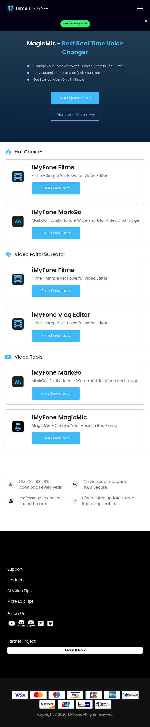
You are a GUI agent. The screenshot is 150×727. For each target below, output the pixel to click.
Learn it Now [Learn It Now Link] (75, 650)
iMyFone (42, 8)
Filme (21, 8)
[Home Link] (32, 551)
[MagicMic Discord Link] (31, 623)
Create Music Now (75, 23)
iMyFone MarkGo (56, 212)
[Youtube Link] (11, 623)
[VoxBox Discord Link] (21, 623)
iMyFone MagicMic (59, 417)
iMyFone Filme (53, 167)
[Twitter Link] (40, 623)
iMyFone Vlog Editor (61, 315)
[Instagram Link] (50, 623)
